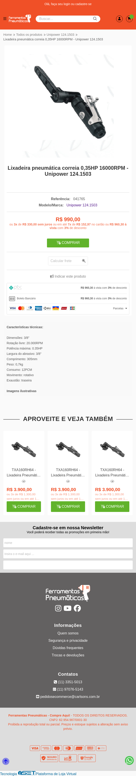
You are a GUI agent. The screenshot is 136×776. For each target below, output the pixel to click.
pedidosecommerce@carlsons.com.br (68, 697)
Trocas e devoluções (68, 655)
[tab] (68, 288)
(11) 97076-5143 (68, 689)
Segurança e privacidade (67, 640)
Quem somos (67, 633)
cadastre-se (83, 4)
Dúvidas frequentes (68, 648)
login (67, 4)
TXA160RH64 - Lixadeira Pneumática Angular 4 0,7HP (24, 473)
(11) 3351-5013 (68, 682)
